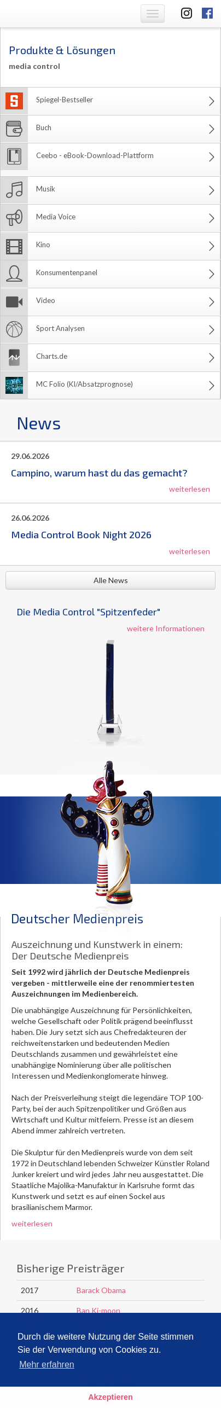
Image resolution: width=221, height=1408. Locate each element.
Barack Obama (101, 1290)
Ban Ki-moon (98, 1310)
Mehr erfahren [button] (46, 1364)
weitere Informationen (166, 628)
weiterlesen (189, 488)
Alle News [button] (111, 580)
